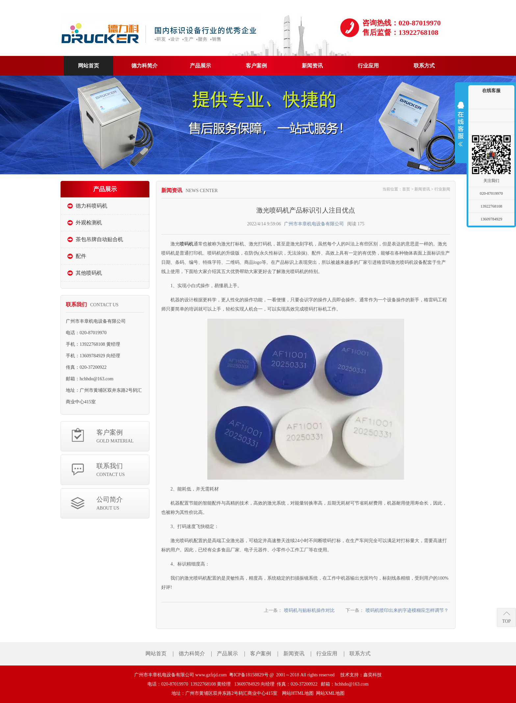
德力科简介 (192, 653)
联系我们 (122, 470)
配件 (81, 256)
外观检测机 (89, 222)
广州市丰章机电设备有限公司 (314, 223)
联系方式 (360, 653)
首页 (406, 189)
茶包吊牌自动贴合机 (99, 239)
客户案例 (122, 437)
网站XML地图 (330, 693)
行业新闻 (442, 189)
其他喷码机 (89, 273)
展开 (461, 124)
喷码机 (187, 243)
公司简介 (122, 504)
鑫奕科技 (372, 674)
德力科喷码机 (91, 206)
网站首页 (156, 653)
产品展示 (227, 653)
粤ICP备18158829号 (249, 674)
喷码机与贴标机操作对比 (309, 610)
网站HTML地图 (298, 693)
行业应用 (326, 653)
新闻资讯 (422, 189)
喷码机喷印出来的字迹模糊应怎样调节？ (407, 610)
